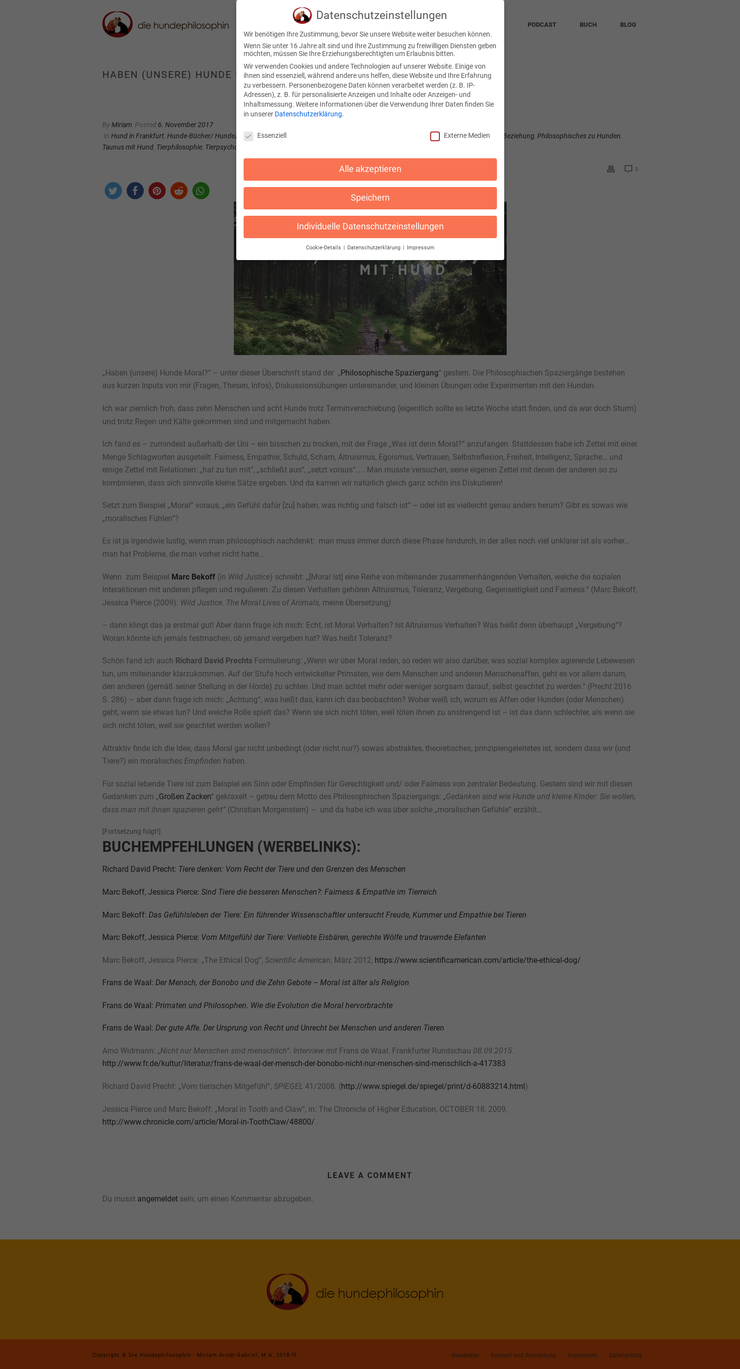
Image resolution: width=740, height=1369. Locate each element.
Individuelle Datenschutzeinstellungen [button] (370, 221)
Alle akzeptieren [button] (370, 164)
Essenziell (265, 130)
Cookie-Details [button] (324, 242)
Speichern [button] (370, 192)
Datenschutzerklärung (308, 109)
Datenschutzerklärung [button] (374, 242)
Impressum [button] (421, 242)
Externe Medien (460, 130)
